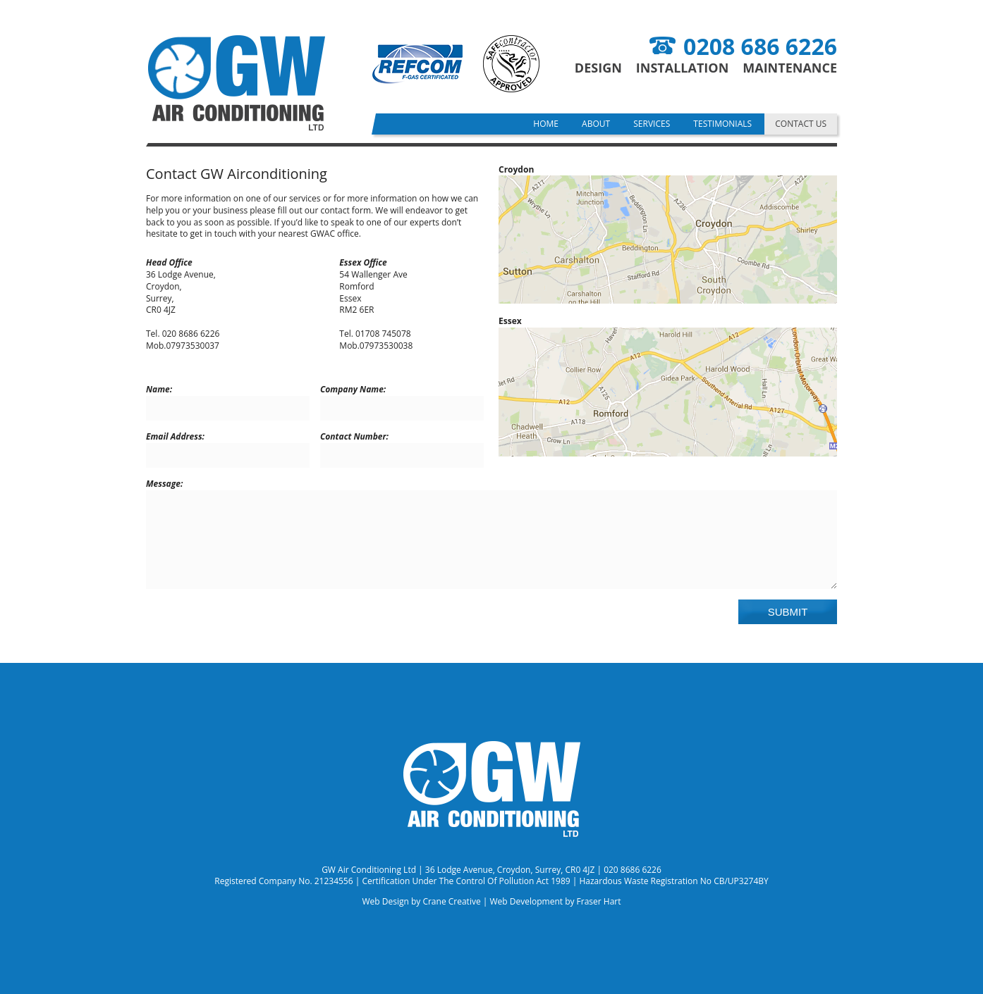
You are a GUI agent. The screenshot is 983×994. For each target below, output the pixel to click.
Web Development (526, 901)
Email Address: (175, 436)
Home (545, 124)
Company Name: (353, 389)
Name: (159, 389)
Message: (164, 484)
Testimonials (722, 124)
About (596, 124)
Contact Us (800, 124)
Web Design (385, 901)
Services (651, 124)
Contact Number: (354, 436)
